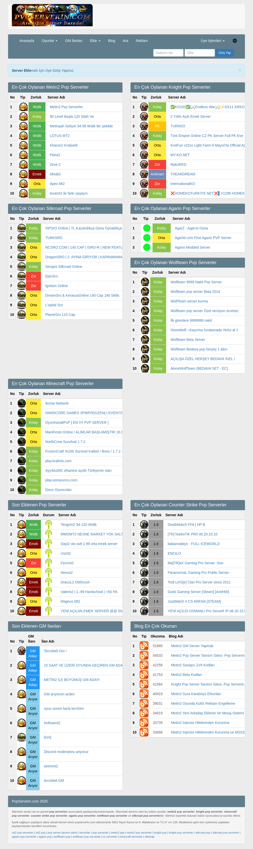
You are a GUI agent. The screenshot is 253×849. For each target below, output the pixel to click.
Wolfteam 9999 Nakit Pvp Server (196, 282)
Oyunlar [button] (50, 41)
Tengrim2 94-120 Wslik (78, 525)
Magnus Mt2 (70, 601)
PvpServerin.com (83, 70)
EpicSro (51, 276)
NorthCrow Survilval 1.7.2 (65, 442)
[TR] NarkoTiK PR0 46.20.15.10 (192, 534)
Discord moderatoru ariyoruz (66, 752)
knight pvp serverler (181, 832)
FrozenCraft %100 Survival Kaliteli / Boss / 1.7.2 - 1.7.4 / (89, 451)
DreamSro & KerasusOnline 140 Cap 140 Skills (82, 295)
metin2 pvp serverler (139, 832)
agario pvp (45, 836)
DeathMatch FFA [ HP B (186, 525)
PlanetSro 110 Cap (60, 315)
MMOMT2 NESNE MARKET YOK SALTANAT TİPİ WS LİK (106, 534)
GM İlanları (73, 41)
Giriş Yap (225, 53)
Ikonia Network (57, 403)
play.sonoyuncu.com (61, 480)
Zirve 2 (55, 164)
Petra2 (55, 155)
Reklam (142, 41)
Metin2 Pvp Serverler (66, 107)
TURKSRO (53, 238)
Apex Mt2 (57, 184)
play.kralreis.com (58, 461)
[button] (235, 40)
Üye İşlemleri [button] (213, 41)
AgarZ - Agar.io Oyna (191, 228)
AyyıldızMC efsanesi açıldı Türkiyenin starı (78, 470)
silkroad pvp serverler (226, 832)
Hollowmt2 (52, 723)
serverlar (84, 832)
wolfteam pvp (62, 836)
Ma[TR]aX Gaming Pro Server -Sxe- (196, 563)
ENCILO (174, 553)
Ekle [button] (95, 41)
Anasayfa (26, 41)
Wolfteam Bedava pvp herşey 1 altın (198, 349)
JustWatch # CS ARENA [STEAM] (194, 601)
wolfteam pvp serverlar (86, 836)
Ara (125, 41)
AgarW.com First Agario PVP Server (203, 238)
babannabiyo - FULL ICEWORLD (194, 544)
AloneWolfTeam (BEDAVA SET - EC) (199, 368)
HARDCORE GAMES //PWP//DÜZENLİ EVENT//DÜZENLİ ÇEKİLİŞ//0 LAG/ (105, 413)
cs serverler (110, 836)
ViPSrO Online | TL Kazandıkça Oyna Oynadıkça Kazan (89, 228)
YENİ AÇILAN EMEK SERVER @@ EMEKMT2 (98, 611)
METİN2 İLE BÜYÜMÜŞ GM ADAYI (72, 680)
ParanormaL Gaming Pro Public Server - (199, 573)
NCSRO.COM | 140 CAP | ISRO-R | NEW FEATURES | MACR (94, 247)
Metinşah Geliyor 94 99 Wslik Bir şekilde (81, 126)
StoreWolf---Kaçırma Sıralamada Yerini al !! (204, 330)
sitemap (150, 836)
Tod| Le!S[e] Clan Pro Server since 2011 (199, 582)
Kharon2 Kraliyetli (64, 145)
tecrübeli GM (54, 781)
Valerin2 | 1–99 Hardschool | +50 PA (89, 592)
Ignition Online (56, 286)
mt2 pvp (40, 832)
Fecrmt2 (67, 563)
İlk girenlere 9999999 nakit (191, 320)
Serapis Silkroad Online (63, 267)
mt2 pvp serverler (22, 832)
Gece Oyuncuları (58, 490)
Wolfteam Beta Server (187, 340)
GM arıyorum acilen (59, 694)
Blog (111, 41)
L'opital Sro (54, 305)
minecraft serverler (130, 836)
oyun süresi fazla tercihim (64, 708)
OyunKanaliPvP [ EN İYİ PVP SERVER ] (77, 422)
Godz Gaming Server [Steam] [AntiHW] (198, 592)
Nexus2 (66, 573)
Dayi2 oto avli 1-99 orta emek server (89, 544)
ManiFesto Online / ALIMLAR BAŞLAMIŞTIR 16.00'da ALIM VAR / (96, 432)
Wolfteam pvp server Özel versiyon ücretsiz (204, 311)
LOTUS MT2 (60, 136)
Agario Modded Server (192, 247)
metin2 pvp (117, 832)
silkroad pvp (202, 832)
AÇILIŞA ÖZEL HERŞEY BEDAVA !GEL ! (202, 359)
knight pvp (160, 832)
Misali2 (55, 174)
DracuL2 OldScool (75, 582)
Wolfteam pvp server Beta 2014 (195, 292)
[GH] (47, 737)
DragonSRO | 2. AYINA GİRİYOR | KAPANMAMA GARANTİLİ (93, 257)
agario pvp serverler (24, 836)
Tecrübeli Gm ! (55, 651)
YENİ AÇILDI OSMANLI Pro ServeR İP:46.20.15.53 (208, 611)
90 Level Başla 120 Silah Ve (72, 116)
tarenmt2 (51, 766)
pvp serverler (100, 832)
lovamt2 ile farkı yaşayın (69, 193)
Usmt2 (66, 553)
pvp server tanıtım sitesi (62, 832)
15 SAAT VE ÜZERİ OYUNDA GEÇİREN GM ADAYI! (85, 665)
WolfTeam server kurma (189, 301)
